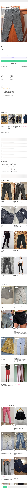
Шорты (3, 164)
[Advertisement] (14, 104)
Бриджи (7, 164)
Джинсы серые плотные (18, 226)
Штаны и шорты (12, 77)
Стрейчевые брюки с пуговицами (19, 477)
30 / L (2, 53)
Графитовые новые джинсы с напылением (19, 278)
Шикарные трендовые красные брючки (7, 385)
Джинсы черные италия (5, 171)
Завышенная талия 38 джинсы (6, 166)
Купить (14, 60)
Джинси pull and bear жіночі (18, 453)
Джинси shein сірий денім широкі (6, 479)
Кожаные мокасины (18, 126)
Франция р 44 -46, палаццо (18, 385)
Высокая (11, 80)
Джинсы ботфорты (14, 171)
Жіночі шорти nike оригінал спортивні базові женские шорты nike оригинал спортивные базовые (20, 333)
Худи (11, 164)
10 (18, 41)
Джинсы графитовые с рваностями (6, 278)
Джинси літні (3, 427)
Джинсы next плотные (4, 227)
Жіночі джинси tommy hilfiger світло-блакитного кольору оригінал (20, 360)
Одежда (15, 164)
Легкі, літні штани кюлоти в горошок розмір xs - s (6, 359)
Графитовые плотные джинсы (5, 202)
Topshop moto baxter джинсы (18, 166)
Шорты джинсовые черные (18, 428)
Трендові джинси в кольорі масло (6, 453)
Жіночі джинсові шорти (4, 306)
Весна (2, 82)
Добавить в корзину (14, 63)
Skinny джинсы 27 (15, 169)
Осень (4, 82)
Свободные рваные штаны (6, 169)
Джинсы (11, 76)
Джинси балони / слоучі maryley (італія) (20, 306)
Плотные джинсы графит (18, 202)
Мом (1, 80)
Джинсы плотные (17, 251)
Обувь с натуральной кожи (11, 127)
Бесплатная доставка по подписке (14, 57)
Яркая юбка (2, 126)
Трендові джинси (3, 330)
